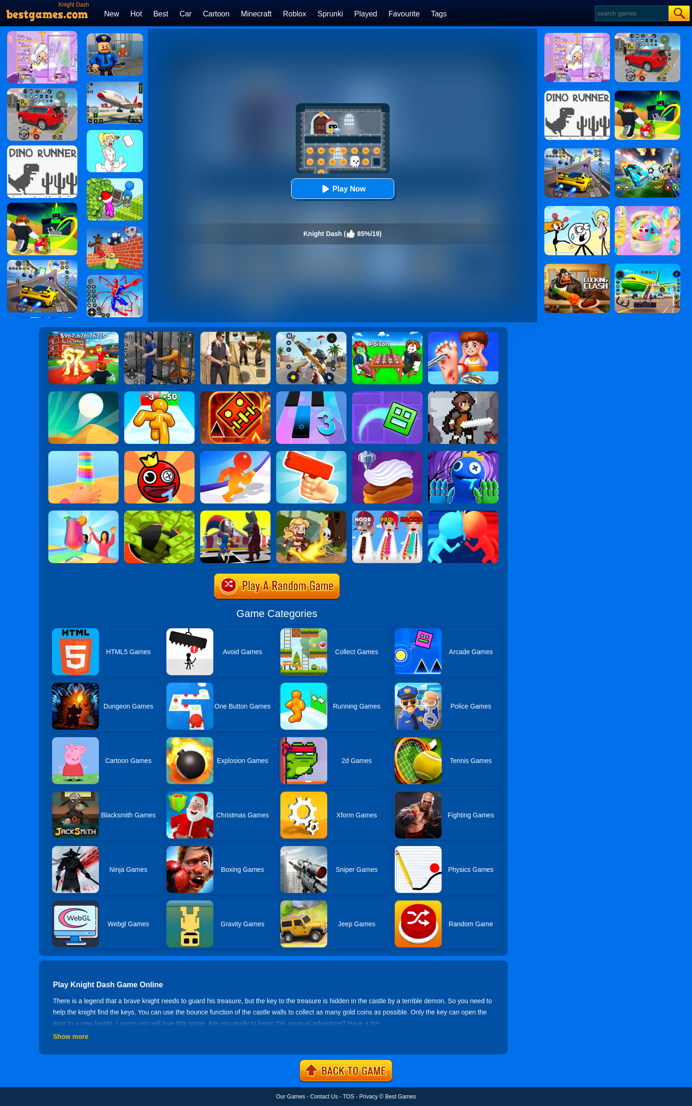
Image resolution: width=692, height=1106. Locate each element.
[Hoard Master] (159, 514)
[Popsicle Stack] (83, 454)
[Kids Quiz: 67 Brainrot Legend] (83, 335)
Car (186, 14)
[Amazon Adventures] (311, 514)
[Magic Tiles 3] (311, 394)
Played (365, 14)
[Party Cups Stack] (83, 514)
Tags (439, 14)
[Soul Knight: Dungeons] (463, 394)
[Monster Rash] (235, 394)
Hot (136, 14)
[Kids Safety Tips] (463, 335)
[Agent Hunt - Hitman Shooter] (235, 335)
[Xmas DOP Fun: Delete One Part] (115, 133)
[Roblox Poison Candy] (387, 335)
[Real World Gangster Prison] (159, 335)
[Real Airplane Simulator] (115, 85)
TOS (348, 1096)
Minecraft (256, 14)
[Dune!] (83, 394)
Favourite (404, 14)
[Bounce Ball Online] (159, 454)
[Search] (631, 13)
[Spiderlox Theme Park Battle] (115, 278)
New (111, 14)
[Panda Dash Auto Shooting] (311, 335)
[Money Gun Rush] (311, 454)
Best (160, 14)
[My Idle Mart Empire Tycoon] (115, 181)
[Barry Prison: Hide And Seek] (115, 36)
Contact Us (324, 1096)
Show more (70, 1036)
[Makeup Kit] (387, 514)
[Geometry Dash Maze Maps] (387, 394)
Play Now (342, 189)
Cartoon (216, 14)
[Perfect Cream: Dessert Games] (387, 454)
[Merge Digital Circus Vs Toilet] (235, 514)
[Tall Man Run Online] (159, 394)
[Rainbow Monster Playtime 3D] (463, 454)
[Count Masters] (463, 514)
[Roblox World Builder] (115, 230)
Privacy (368, 1096)
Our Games (290, 1096)
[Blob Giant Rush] (235, 454)
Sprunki (330, 14)
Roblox (294, 14)
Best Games (400, 1096)
